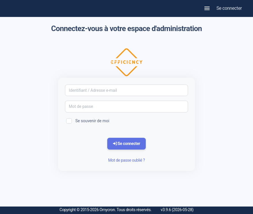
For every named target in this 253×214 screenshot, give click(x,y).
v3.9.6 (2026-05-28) (177, 209)
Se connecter (229, 8)
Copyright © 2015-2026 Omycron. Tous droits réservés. (106, 209)
